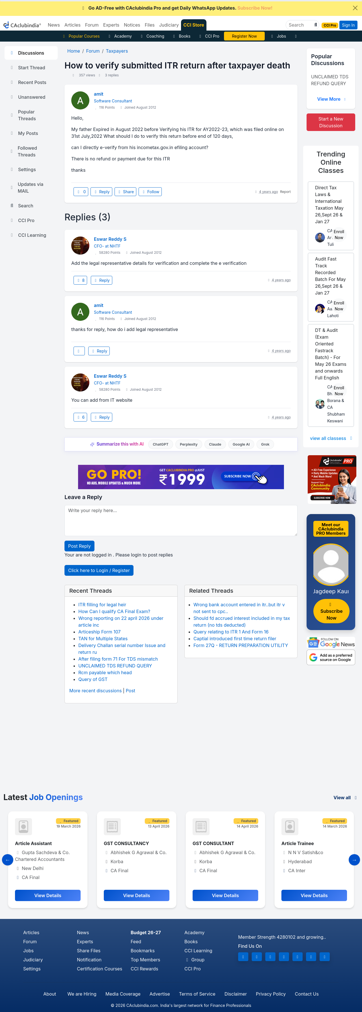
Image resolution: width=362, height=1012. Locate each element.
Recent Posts (27, 82)
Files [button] (150, 25)
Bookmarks (143, 950)
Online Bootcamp (244, 36)
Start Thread (27, 67)
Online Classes (330, 162)
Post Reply (79, 546)
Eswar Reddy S (110, 239)
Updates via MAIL (26, 187)
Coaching (151, 36)
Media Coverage (123, 994)
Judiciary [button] (169, 25)
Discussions (26, 53)
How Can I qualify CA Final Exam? (114, 611)
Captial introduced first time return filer (234, 638)
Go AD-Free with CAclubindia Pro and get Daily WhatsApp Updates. (177, 8)
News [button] (54, 25)
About (49, 994)
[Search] (300, 25)
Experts (85, 941)
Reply (101, 191)
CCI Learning (27, 235)
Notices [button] (132, 25)
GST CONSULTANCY (126, 843)
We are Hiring (81, 994)
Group (194, 959)
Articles (31, 932)
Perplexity (189, 444)
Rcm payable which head (105, 672)
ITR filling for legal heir (102, 604)
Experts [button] (111, 25)
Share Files (88, 950)
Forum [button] (92, 25)
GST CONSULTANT (213, 843)
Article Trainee (297, 843)
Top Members (145, 959)
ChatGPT (160, 444)
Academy (119, 36)
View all (346, 797)
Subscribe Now (331, 611)
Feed (136, 941)
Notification (89, 959)
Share (125, 191)
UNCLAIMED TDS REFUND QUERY (115, 666)
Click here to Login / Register (99, 570)
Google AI (241, 444)
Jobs (278, 36)
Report (285, 192)
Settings (22, 169)
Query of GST (92, 679)
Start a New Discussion (330, 122)
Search (21, 206)
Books (181, 36)
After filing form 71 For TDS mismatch (118, 659)
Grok (265, 444)
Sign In (348, 25)
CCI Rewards (144, 969)
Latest (43, 797)
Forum (30, 941)
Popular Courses (80, 36)
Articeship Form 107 (99, 632)
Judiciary (33, 959)
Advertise (160, 994)
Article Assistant (33, 843)
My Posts (23, 133)
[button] (315, 24)
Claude (215, 444)
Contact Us (307, 994)
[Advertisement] (181, 750)
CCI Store (193, 25)
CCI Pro (208, 36)
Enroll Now (339, 234)
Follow (150, 191)
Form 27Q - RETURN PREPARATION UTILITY (240, 645)
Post (130, 690)
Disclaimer (236, 994)
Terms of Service (197, 994)
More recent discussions (95, 690)
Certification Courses (99, 969)
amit (98, 94)
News (83, 932)
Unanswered (27, 97)
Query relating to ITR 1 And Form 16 (231, 632)
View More (332, 99)
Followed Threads (23, 151)
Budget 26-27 (146, 932)
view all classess (332, 438)
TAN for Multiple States (103, 638)
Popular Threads (22, 115)
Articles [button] (72, 25)
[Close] (355, 8)
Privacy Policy (271, 994)
